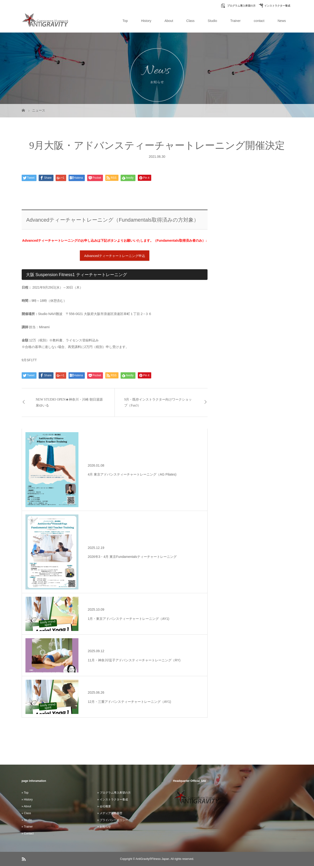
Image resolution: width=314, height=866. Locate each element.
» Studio (27, 820)
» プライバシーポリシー (112, 820)
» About (26, 806)
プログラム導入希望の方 (241, 5)
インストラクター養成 (277, 5)
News (281, 21)
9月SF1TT (29, 360)
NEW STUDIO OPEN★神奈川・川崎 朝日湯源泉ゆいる (69, 402)
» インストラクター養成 (112, 799)
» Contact (28, 833)
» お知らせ (104, 826)
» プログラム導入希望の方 (114, 792)
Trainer (235, 21)
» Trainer (27, 826)
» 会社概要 (104, 806)
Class (190, 21)
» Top (25, 792)
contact (259, 21)
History (146, 21)
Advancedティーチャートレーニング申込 (114, 256)
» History (27, 799)
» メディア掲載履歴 (109, 813)
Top (125, 21)
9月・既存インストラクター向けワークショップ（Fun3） (158, 402)
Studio (212, 21)
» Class (26, 813)
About (168, 21)
